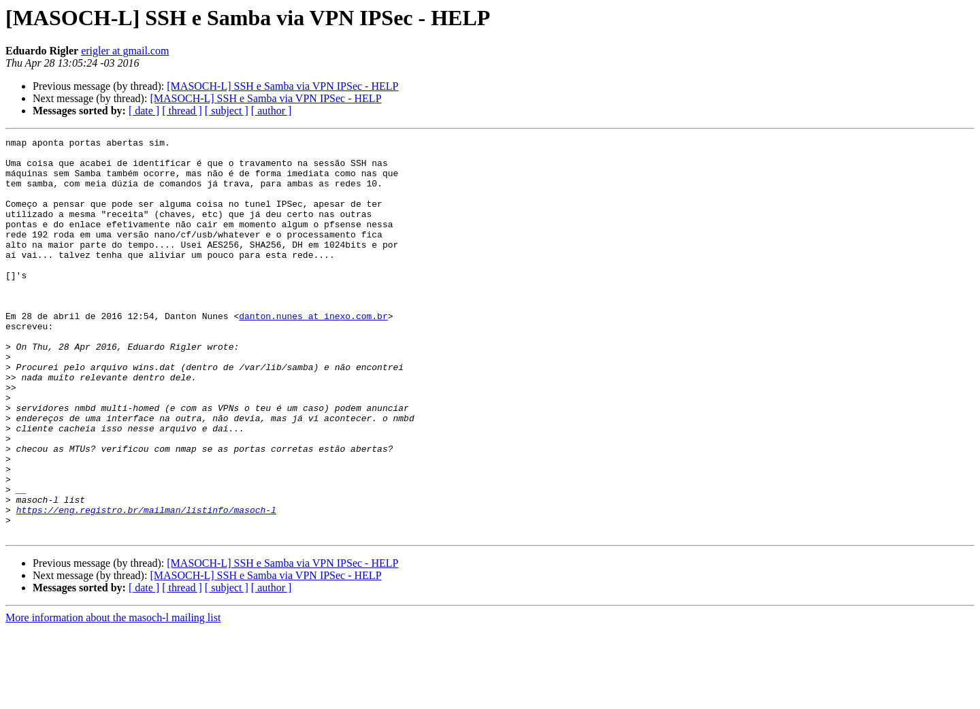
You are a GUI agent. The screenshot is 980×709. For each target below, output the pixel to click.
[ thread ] (182, 110)
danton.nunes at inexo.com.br (313, 352)
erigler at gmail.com (125, 50)
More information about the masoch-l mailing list (112, 697)
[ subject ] (226, 110)
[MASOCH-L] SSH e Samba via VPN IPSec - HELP (282, 86)
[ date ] (144, 110)
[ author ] (271, 110)
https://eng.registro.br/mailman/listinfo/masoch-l (146, 585)
